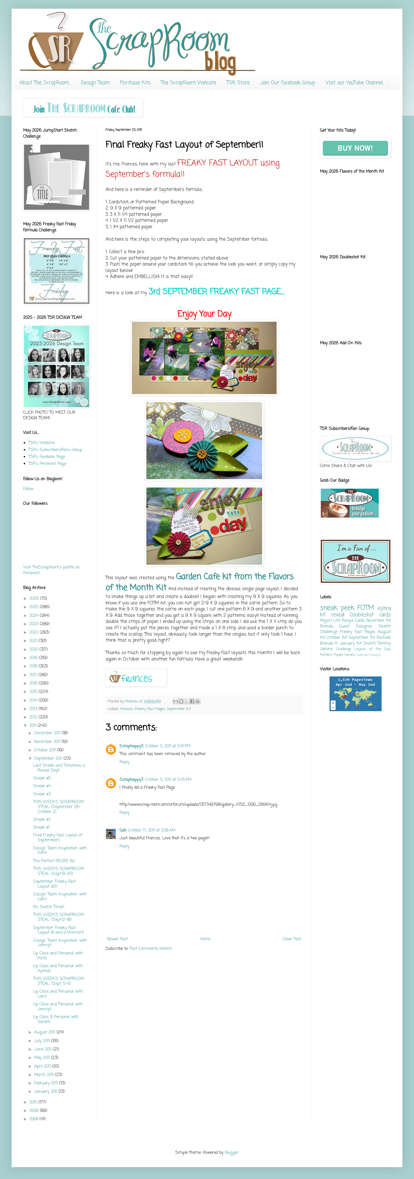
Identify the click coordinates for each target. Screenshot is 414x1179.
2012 (34, 717)
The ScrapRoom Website (188, 83)
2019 (34, 658)
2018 (34, 666)
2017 (34, 675)
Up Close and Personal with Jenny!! (58, 1006)
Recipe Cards (353, 621)
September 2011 (49, 759)
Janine (326, 649)
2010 (34, 1102)
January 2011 (46, 1092)
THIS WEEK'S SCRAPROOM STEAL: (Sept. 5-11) (58, 981)
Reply (124, 762)
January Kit (350, 644)
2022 (35, 633)
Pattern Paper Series (337, 655)
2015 (34, 692)
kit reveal (332, 615)
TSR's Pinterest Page (47, 464)
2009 (35, 1111)
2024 (35, 616)
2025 (35, 607)
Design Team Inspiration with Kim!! (60, 850)
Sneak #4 (42, 786)
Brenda (326, 626)
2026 (35, 599)
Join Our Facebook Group (287, 83)
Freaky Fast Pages (150, 709)
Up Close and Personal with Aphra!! (58, 968)
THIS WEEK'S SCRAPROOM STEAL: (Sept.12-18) (58, 917)
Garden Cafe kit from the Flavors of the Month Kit (199, 582)
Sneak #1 (41, 828)
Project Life (330, 621)
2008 (35, 1119)
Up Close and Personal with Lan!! (58, 994)
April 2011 (43, 1067)
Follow (28, 489)
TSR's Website (41, 443)
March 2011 (44, 1075)
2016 (34, 683)
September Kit (179, 709)
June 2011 (43, 1049)
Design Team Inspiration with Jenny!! (60, 943)
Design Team (95, 83)
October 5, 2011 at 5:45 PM (168, 780)
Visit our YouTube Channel (354, 83)
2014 (34, 701)
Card (359, 654)
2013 (34, 709)
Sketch (369, 644)
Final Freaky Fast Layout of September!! (57, 837)
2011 (34, 726)
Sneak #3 (42, 794)
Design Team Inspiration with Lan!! (60, 896)
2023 (35, 624)
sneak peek (337, 608)
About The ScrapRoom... (45, 83)
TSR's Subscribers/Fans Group (55, 450)
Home (205, 939)
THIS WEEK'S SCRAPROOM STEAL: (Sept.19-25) (58, 871)
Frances (126, 709)
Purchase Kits (135, 83)
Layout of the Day (372, 649)
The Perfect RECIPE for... (55, 861)
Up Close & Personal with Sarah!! (56, 1019)
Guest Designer (355, 626)
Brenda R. (329, 644)
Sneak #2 (42, 820)
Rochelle (384, 638)
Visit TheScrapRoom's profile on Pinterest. (51, 570)
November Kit (379, 621)
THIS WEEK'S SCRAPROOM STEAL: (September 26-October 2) (58, 807)
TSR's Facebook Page (46, 457)
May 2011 (42, 1058)
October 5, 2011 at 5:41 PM (167, 746)
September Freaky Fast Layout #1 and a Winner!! (58, 930)
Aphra (384, 608)
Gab (122, 830)
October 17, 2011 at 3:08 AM (151, 830)
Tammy (384, 644)
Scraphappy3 (131, 746)
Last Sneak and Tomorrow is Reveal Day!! (59, 768)
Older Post (292, 939)
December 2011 (48, 733)
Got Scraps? (372, 654)
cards (385, 615)
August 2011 (45, 1032)
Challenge (343, 649)
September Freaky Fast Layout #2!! (54, 884)
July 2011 (42, 1041)
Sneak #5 (42, 778)
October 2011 (45, 750)
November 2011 (48, 742)
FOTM (365, 608)
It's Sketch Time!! (49, 907)
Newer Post (117, 939)
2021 (34, 641)
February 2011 (46, 1083)
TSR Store (238, 83)
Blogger (231, 1153)
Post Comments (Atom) (151, 949)
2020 (35, 650)
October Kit (337, 638)
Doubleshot (362, 615)
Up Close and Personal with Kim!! (58, 955)
